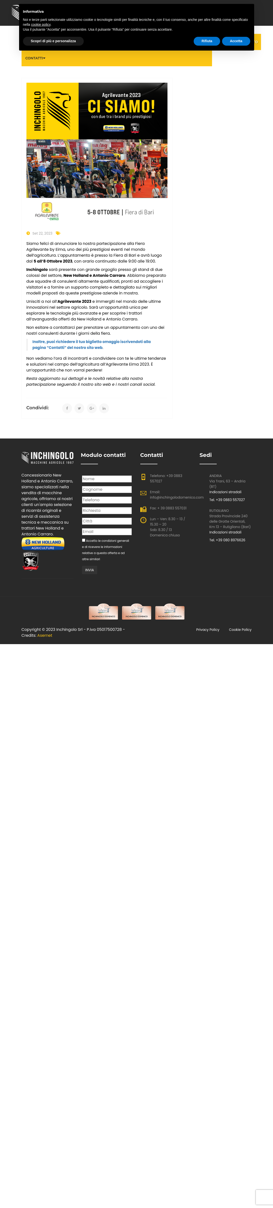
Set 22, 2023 (42, 233)
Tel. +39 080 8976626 (227, 540)
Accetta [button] (236, 41)
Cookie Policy (240, 629)
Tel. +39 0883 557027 (227, 499)
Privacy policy (208, 629)
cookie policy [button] (40, 25)
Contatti (34, 58)
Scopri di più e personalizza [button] (53, 41)
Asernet (44, 635)
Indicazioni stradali (225, 492)
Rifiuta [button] (207, 41)
